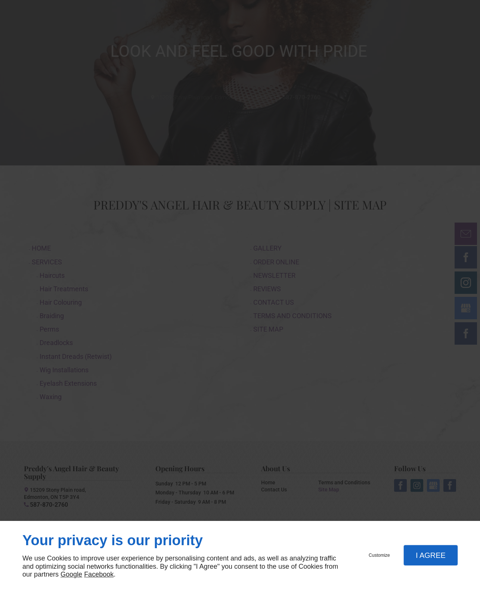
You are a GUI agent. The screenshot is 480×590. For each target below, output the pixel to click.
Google (71, 574)
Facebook (99, 574)
